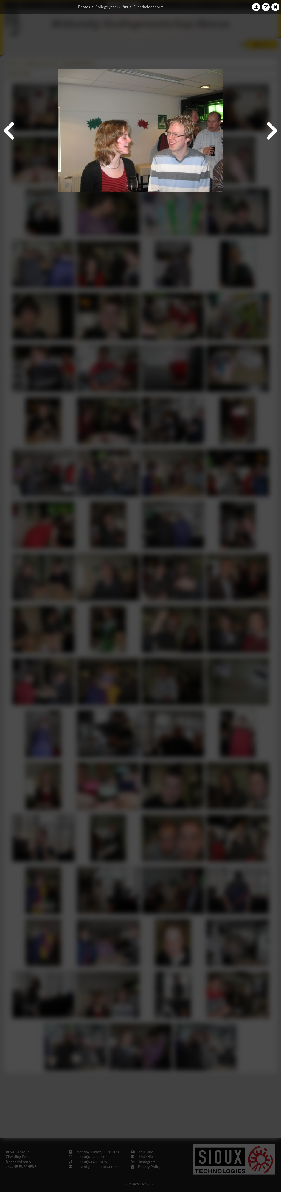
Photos (84, 6)
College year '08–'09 (111, 6)
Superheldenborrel (149, 6)
